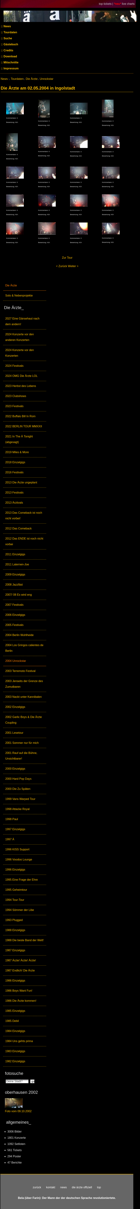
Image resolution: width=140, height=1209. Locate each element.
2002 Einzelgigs (15, 706)
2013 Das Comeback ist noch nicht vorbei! (23, 515)
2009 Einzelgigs (15, 574)
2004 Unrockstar (15, 660)
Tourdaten (10, 32)
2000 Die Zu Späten (17, 788)
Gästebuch (10, 44)
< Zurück (61, 266)
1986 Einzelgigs (15, 980)
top (99, 1187)
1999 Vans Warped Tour (20, 798)
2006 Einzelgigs (15, 614)
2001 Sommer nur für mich (22, 742)
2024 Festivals (14, 365)
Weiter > (73, 266)
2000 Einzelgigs (15, 768)
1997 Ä (9, 839)
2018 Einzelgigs (15, 462)
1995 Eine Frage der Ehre (21, 879)
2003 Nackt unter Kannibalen (23, 696)
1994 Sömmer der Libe (19, 909)
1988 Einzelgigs (15, 930)
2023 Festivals (14, 406)
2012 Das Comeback (18, 528)
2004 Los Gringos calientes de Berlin (24, 648)
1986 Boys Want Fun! (18, 990)
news (63, 1187)
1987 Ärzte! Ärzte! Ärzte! (20, 960)
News (7, 26)
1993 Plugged (14, 920)
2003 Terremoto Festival (20, 670)
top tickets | (106, 3)
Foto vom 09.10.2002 (18, 1111)
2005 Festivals (14, 624)
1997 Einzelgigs (15, 829)
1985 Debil (12, 1020)
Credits (8, 50)
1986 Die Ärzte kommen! (20, 1000)
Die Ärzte (11, 285)
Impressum (11, 68)
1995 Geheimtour (16, 889)
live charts (128, 3)
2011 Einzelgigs (15, 554)
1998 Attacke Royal (17, 809)
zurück (37, 1187)
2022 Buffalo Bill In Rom (20, 416)
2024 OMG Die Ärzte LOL (21, 375)
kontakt (50, 1187)
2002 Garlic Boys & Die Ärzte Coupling (23, 719)
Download (10, 56)
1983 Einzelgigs (15, 1051)
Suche (7, 38)
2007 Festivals (14, 604)
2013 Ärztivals (14, 502)
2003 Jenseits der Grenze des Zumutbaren (24, 684)
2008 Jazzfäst (14, 584)
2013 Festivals (14, 492)
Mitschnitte (11, 62)
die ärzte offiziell (82, 1187)
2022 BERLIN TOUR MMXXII (23, 426)
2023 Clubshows (15, 396)
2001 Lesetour (14, 732)
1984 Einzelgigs (15, 1031)
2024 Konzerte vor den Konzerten (19, 353)
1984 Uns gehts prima (19, 1041)
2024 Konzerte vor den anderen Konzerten (19, 337)
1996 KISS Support (17, 849)
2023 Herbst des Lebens (20, 385)
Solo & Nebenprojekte (19, 295)
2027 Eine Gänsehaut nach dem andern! (22, 321)
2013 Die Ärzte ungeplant (21, 482)
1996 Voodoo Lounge (18, 859)
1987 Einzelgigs (15, 950)
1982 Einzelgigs (15, 1061)
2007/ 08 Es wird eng (18, 594)
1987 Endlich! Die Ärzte (20, 970)
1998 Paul (11, 819)
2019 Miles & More (17, 452)
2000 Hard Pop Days (18, 778)
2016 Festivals (14, 472)
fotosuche (14, 1073)
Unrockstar (46, 78)
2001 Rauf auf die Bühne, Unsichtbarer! (21, 755)
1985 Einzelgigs (15, 1010)
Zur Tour (67, 257)
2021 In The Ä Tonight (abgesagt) (19, 439)
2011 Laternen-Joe (17, 564)
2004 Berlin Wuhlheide (19, 635)
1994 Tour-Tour (14, 899)
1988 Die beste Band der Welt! (24, 940)
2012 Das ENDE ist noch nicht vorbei (24, 541)
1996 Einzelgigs (15, 869)
